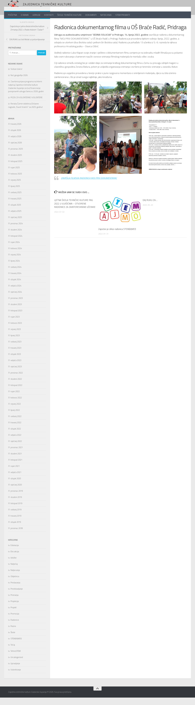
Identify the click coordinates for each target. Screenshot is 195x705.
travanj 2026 (16, 131)
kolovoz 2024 (16, 255)
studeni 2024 (16, 237)
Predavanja (15, 590)
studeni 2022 (16, 386)
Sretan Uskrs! (16, 76)
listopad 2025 (16, 168)
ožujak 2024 (16, 286)
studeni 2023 (16, 311)
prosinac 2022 (17, 380)
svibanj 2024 (16, 274)
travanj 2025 (16, 206)
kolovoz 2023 (16, 330)
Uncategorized (17, 664)
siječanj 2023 (16, 373)
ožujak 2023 (16, 361)
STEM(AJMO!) (16, 646)
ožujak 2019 (16, 529)
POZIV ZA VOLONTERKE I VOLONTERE (27, 104)
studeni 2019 (16, 504)
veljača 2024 (16, 293)
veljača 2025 (16, 218)
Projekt (14, 614)
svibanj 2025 (16, 199)
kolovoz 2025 (16, 181)
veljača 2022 (16, 442)
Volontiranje (16, 677)
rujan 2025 (15, 174)
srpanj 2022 (16, 411)
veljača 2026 (16, 143)
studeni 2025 (16, 162)
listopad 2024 (16, 243)
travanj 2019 (16, 523)
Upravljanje (15, 670)
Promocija (15, 621)
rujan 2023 (15, 324)
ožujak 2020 (16, 485)
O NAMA (25, 14)
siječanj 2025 (16, 224)
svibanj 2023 (16, 349)
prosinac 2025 (17, 156)
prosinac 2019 (17, 498)
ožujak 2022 (16, 436)
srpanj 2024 (16, 262)
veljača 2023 (16, 367)
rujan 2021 (15, 473)
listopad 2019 (16, 510)
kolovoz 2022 (16, 405)
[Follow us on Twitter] (40, 22)
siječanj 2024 (16, 299)
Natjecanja (15, 577)
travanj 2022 (16, 429)
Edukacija (15, 552)
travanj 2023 (16, 355)
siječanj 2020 (16, 492)
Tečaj (13, 652)
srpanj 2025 (16, 187)
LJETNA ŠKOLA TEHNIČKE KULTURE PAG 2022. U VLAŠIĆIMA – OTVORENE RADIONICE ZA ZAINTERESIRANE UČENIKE (74, 213)
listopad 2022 (16, 392)
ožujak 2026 (16, 137)
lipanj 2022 (15, 417)
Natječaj (14, 571)
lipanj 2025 (15, 193)
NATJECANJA (106, 14)
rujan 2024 (15, 249)
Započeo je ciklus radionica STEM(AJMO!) (117, 236)
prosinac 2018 (17, 535)
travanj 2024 (16, 280)
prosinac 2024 (17, 230)
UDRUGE (36, 14)
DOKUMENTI (91, 14)
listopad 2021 (16, 467)
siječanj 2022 (16, 448)
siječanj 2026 (16, 150)
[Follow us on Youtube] (44, 22)
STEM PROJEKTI (122, 14)
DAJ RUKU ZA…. (150, 207)
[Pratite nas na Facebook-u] (35, 22)
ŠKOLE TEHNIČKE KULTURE (69, 14)
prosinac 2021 (17, 454)
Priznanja (14, 602)
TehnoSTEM (16, 658)
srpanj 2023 (16, 336)
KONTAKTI (48, 14)
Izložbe (14, 565)
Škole (13, 639)
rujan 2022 (15, 398)
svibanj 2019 (16, 517)
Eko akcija (15, 558)
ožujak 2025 (16, 212)
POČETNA (12, 14)
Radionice (59, 22)
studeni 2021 (16, 461)
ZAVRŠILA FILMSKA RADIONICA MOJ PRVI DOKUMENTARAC (89, 185)
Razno (13, 633)
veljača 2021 (16, 479)
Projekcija (15, 608)
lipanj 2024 (15, 268)
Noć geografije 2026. (19, 82)
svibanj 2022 (16, 423)
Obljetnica (15, 583)
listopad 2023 (16, 318)
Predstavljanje (17, 596)
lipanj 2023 (15, 342)
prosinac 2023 (17, 305)
